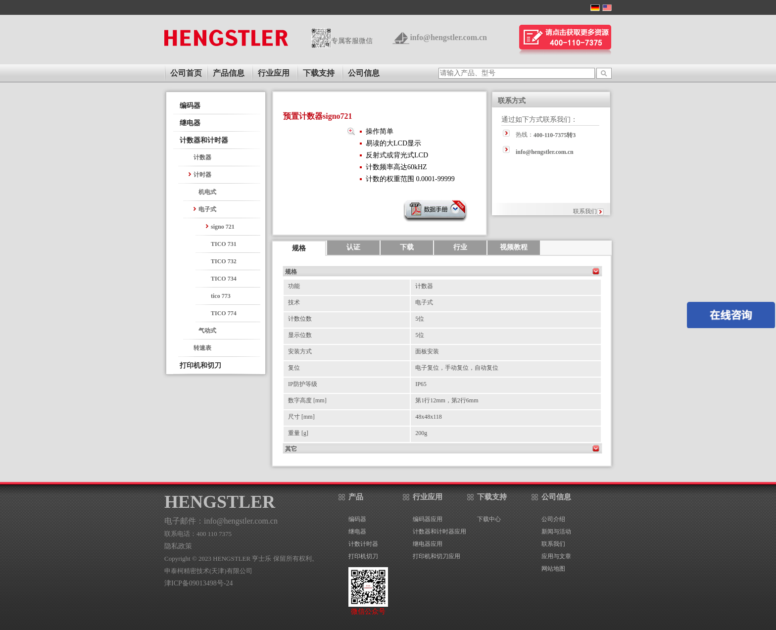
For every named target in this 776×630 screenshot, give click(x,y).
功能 (294, 286)
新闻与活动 (556, 531)
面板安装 (427, 351)
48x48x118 (428, 416)
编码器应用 (427, 519)
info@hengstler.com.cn (448, 37)
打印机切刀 (363, 556)
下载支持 (319, 73)
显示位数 (300, 335)
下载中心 (489, 519)
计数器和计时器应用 (439, 531)
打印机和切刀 (200, 365)
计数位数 (300, 318)
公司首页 (186, 73)
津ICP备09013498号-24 (198, 583)
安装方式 (300, 351)
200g (421, 433)
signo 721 (223, 226)
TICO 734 (224, 278)
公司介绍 (553, 519)
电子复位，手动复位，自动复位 (456, 367)
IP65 (421, 384)
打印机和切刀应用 (436, 556)
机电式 (207, 192)
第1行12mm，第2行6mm (446, 400)
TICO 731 (224, 244)
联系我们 (585, 211)
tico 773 (221, 295)
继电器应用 (427, 543)
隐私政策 (178, 546)
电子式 (207, 209)
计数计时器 (363, 543)
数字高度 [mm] (307, 400)
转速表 (202, 347)
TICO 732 (224, 261)
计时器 (202, 174)
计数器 (202, 157)
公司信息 (364, 73)
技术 (294, 302)
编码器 (190, 105)
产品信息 (228, 73)
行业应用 (274, 73)
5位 (419, 318)
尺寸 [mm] (301, 416)
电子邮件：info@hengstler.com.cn (221, 521)
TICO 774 (224, 313)
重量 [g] (298, 433)
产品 (355, 497)
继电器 (190, 123)
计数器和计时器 (204, 140)
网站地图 (553, 568)
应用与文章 (556, 556)
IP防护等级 (302, 384)
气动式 (207, 330)
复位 (294, 367)
